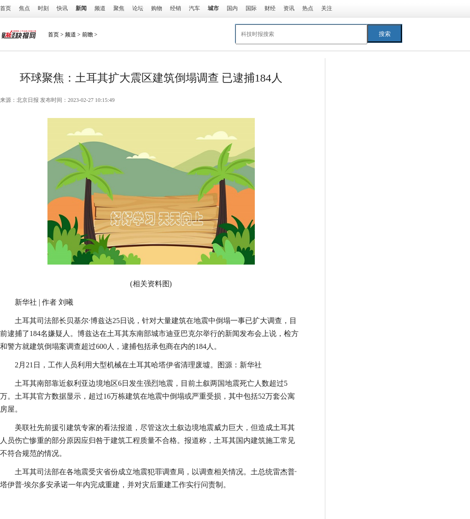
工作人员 (61, 503)
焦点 (24, 8)
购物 (156, 8)
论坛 (137, 8)
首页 (5, 8)
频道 (100, 8)
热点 (307, 8)
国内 (232, 8)
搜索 (385, 33)
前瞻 (87, 34)
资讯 (288, 8)
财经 (270, 8)
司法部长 (92, 503)
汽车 (194, 8)
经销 (175, 8)
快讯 (62, 8)
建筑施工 (123, 503)
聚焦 (118, 8)
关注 (326, 8)
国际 (251, 8)
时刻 (43, 8)
